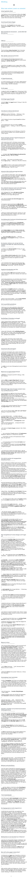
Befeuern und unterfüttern (7, 765)
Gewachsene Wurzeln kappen (8, 348)
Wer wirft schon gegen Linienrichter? (10, 852)
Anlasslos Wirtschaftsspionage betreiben (12, 171)
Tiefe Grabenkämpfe (6, 795)
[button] (14, 5)
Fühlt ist (3, 40)
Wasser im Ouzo (5, 642)
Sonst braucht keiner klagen (8, 22)
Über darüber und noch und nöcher (10, 55)
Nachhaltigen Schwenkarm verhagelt (10, 318)
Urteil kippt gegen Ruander (8, 99)
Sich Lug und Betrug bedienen (8, 304)
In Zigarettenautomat (6, 78)
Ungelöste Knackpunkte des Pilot (9, 269)
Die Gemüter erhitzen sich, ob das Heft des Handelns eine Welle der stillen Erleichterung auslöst (12, 244)
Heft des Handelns (18, 250)
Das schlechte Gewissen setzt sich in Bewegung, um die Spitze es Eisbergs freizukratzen (13, 188)
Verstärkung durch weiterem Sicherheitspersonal (13, 219)
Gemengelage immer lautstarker (9, 677)
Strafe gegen (4, 88)
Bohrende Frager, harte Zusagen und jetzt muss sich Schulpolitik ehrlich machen (13, 389)
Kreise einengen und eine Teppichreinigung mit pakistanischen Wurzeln (13, 138)
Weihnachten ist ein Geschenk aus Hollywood (12, 837)
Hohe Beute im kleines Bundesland (10, 111)
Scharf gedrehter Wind (7, 11)
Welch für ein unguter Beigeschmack (10, 371)
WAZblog (4, 2)
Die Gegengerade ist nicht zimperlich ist (11, 808)
